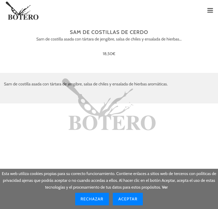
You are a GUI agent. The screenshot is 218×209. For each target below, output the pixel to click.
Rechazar (92, 198)
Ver (165, 187)
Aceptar (127, 198)
